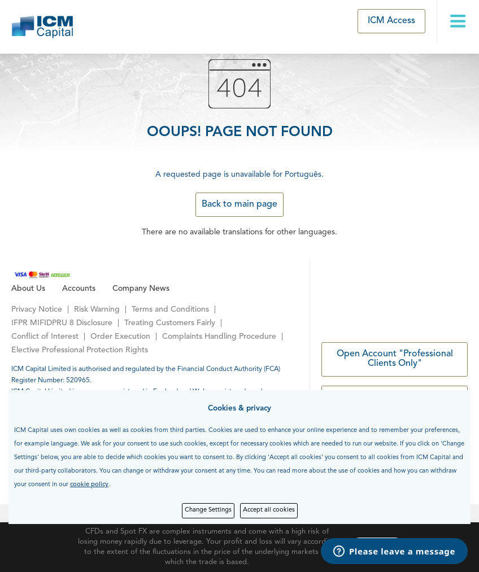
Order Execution (120, 336)
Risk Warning (97, 309)
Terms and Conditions (170, 309)
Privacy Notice (36, 309)
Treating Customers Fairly (169, 323)
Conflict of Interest (45, 336)
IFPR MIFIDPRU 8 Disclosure (61, 323)
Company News (140, 288)
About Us (28, 288)
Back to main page (239, 204)
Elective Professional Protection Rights (79, 350)
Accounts (78, 288)
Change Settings (208, 510)
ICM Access (391, 20)
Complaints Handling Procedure (219, 336)
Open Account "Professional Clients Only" (395, 359)
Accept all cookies (269, 510)
